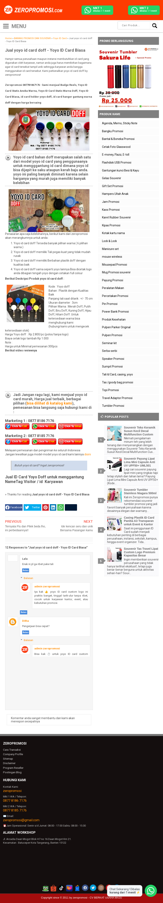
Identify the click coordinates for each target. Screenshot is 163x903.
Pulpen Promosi (112, 335)
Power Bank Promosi (115, 311)
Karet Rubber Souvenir (116, 217)
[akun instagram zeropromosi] (101, 887)
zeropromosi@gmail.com (21, 819)
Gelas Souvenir (111, 178)
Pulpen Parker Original (116, 327)
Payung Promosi (112, 280)
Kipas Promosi (111, 225)
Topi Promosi (110, 390)
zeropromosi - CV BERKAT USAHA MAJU (97, 897)
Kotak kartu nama (113, 233)
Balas (25, 570)
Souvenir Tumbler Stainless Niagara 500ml (140, 491)
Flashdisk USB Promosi (116, 162)
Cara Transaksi (11, 749)
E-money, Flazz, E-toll (115, 154)
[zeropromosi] (34, 10)
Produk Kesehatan (114, 319)
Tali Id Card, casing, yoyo (117, 374)
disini (87, 454)
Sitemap (8, 758)
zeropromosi (12, 790)
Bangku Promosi (112, 131)
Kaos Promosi (111, 209)
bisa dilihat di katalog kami (49, 403)
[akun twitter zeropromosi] (93, 887)
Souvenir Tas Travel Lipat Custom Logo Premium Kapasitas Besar (141, 552)
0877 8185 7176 (15, 810)
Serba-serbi (109, 350)
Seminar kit (109, 343)
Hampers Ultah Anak (115, 193)
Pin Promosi (109, 303)
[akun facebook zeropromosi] (85, 887)
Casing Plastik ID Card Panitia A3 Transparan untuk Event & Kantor (139, 521)
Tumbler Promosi (113, 405)
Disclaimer (9, 762)
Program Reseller (13, 767)
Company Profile (12, 754)
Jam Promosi (110, 201)
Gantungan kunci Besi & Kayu (120, 170)
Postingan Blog (12, 771)
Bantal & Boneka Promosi (118, 139)
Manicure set (110, 249)
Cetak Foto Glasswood (116, 146)
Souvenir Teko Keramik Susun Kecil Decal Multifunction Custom (139, 431)
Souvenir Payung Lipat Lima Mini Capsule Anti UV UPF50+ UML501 (139, 462)
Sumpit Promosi (112, 366)
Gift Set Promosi (112, 186)
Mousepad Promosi (114, 264)
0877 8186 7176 (15, 800)
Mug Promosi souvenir (116, 272)
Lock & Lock (109, 241)
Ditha (25, 620)
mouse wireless (112, 256)
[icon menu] (6, 25)
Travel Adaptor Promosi (117, 398)
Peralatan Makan (113, 288)
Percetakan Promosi (115, 296)
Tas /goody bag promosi (117, 382)
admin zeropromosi (47, 586)
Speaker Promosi (113, 358)
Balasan (28, 578)
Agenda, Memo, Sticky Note (119, 123)
